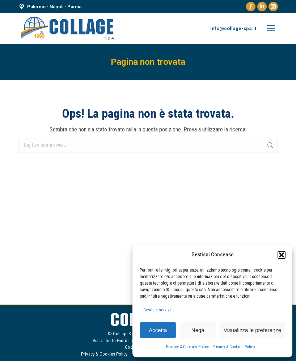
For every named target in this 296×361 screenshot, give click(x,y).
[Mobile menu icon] (270, 28)
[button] (281, 255)
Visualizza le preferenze (252, 330)
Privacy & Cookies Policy (187, 346)
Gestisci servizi (157, 309)
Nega (197, 330)
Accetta (158, 330)
